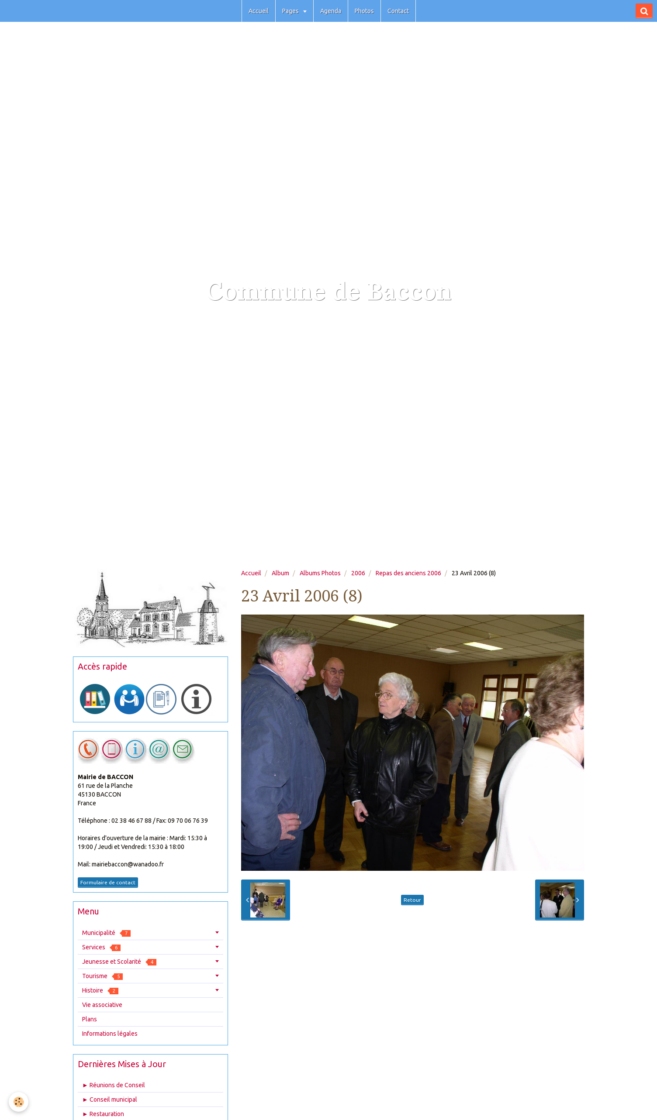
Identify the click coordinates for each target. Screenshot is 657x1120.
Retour (412, 900)
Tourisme (102, 976)
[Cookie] (18, 1102)
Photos (364, 10)
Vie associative (102, 1004)
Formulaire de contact (107, 882)
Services (101, 947)
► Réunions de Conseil (113, 1085)
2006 (358, 573)
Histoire (100, 990)
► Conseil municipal (109, 1099)
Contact (398, 10)
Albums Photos (320, 573)
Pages (291, 10)
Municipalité (106, 933)
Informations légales (110, 1033)
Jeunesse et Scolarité (119, 961)
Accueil (259, 10)
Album (280, 573)
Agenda (330, 10)
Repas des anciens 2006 (408, 573)
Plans (89, 1019)
